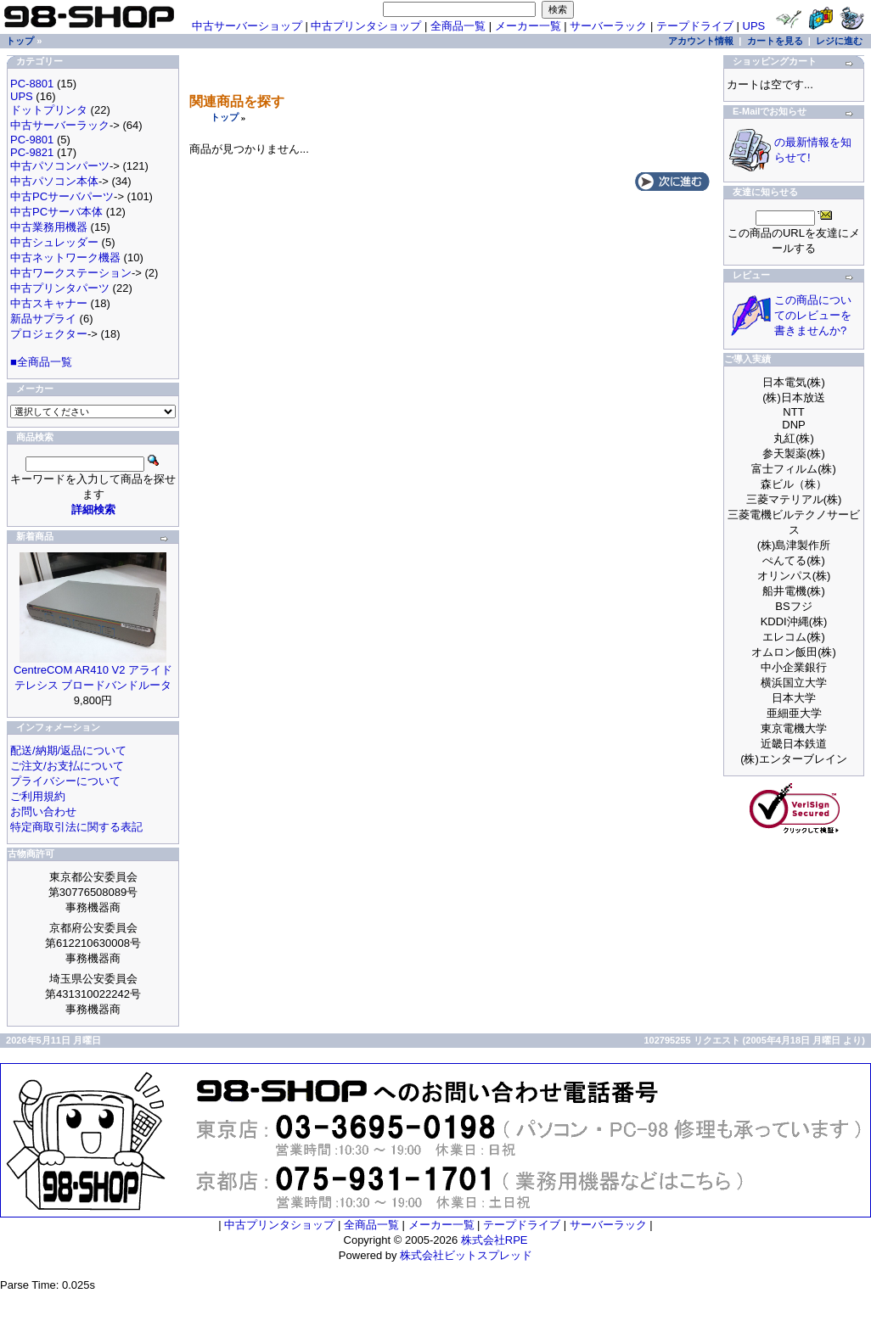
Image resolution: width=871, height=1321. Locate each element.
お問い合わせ (43, 811)
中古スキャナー (48, 303)
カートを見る (775, 41)
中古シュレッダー (54, 242)
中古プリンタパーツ (60, 288)
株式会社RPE (494, 1240)
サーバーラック (608, 26)
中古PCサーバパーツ (62, 196)
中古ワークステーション (71, 272)
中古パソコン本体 (54, 181)
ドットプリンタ (48, 110)
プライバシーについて (65, 781)
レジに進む (839, 41)
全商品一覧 (458, 26)
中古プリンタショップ (366, 26)
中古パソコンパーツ (60, 166)
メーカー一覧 (528, 26)
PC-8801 (31, 83)
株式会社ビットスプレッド (466, 1255)
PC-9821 (31, 152)
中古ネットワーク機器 (65, 257)
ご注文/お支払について (67, 765)
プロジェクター (48, 333)
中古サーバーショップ (247, 26)
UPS (754, 26)
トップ (225, 117)
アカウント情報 (700, 41)
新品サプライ (43, 318)
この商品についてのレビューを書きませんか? (812, 315)
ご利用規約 (37, 796)
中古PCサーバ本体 (56, 211)
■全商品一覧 (41, 361)
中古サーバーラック (60, 125)
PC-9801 (31, 139)
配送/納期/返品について (68, 750)
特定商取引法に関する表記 (76, 826)
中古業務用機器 (48, 227)
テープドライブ (694, 26)
